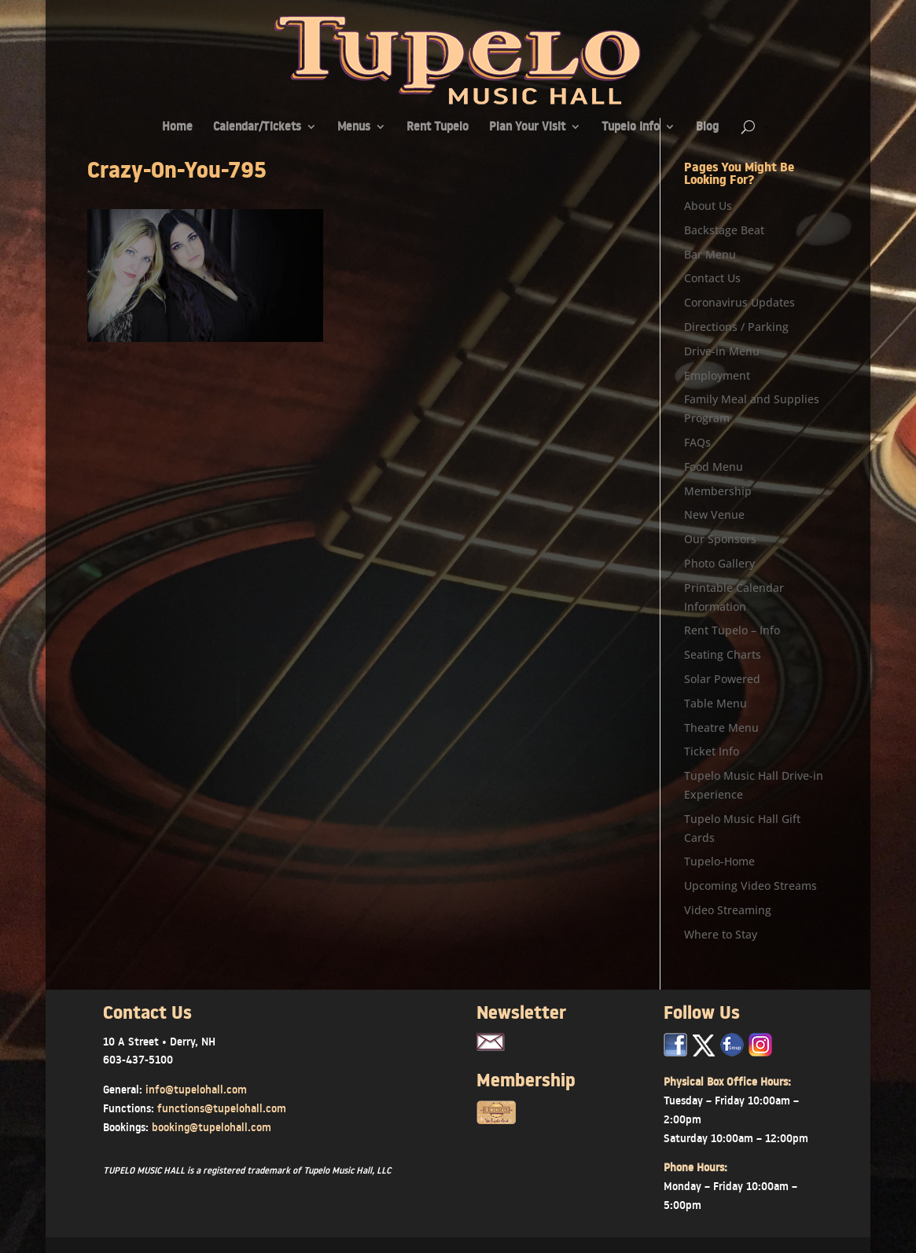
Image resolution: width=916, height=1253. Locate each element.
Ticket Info (711, 751)
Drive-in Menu (722, 351)
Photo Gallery (719, 563)
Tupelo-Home (719, 861)
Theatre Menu (721, 727)
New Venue (714, 514)
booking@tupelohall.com (211, 1127)
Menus (353, 127)
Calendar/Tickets (257, 127)
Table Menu (715, 703)
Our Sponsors (720, 538)
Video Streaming (727, 909)
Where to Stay (720, 934)
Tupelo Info (630, 127)
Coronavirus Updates (739, 302)
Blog (707, 127)
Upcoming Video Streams (750, 885)
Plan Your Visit (527, 127)
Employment (717, 375)
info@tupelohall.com (196, 1089)
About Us (708, 205)
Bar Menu (710, 254)
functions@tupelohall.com (221, 1108)
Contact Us (712, 277)
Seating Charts (722, 654)
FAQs (697, 442)
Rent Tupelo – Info (732, 630)
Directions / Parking (736, 326)
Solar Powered (722, 678)
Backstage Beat (724, 229)
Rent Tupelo (437, 127)
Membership (718, 490)
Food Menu (713, 466)
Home (177, 127)
